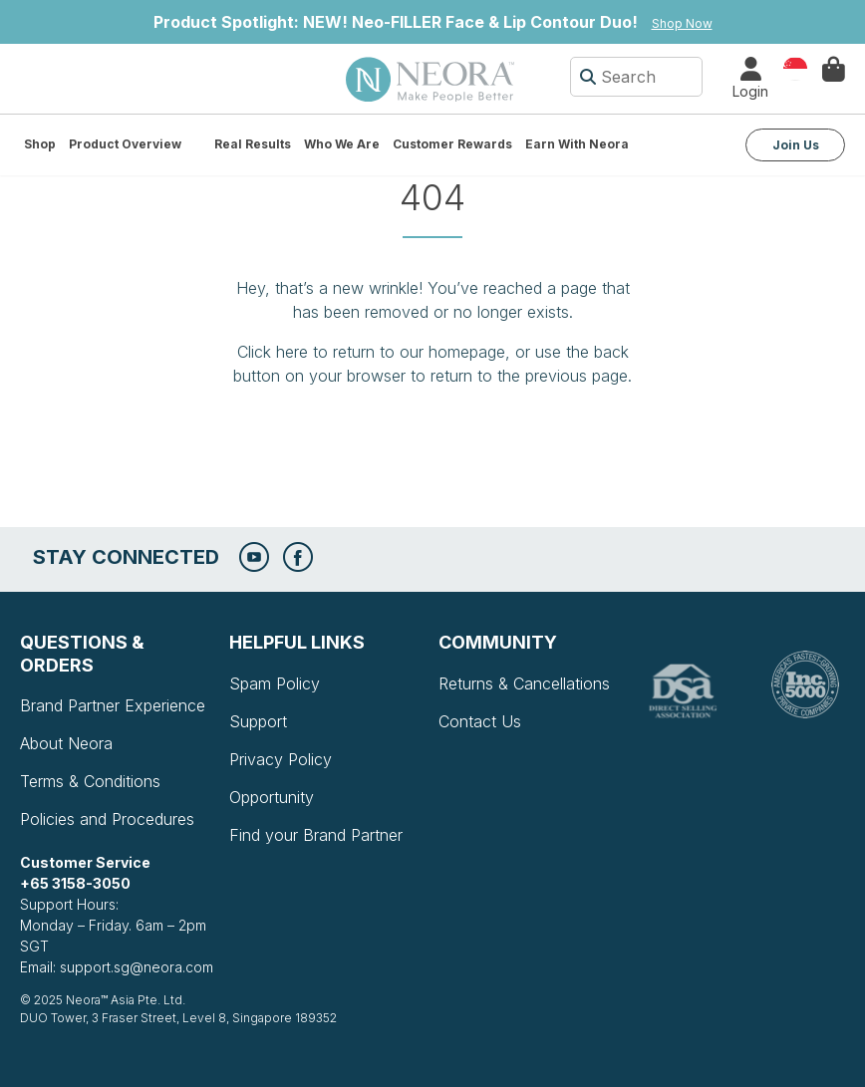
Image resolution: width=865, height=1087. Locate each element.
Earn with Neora (577, 143)
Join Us (795, 144)
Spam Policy (274, 683)
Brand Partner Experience (112, 705)
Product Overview (125, 143)
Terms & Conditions (90, 781)
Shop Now (682, 23)
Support (258, 721)
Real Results (252, 143)
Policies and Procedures (107, 819)
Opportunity (271, 797)
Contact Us (479, 721)
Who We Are (342, 143)
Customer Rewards (452, 143)
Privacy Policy (280, 759)
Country (795, 67)
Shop (40, 143)
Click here (272, 352)
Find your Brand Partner (316, 835)
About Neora (66, 743)
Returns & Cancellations (524, 683)
